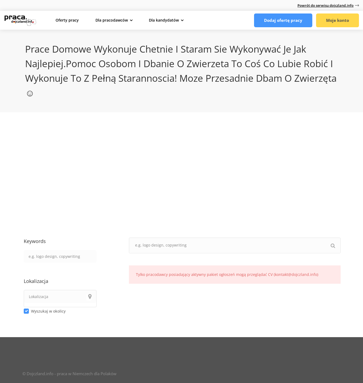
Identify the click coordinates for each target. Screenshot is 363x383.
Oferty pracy (67, 20)
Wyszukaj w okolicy (48, 311)
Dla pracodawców (111, 20)
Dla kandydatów (164, 20)
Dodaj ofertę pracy (283, 20)
